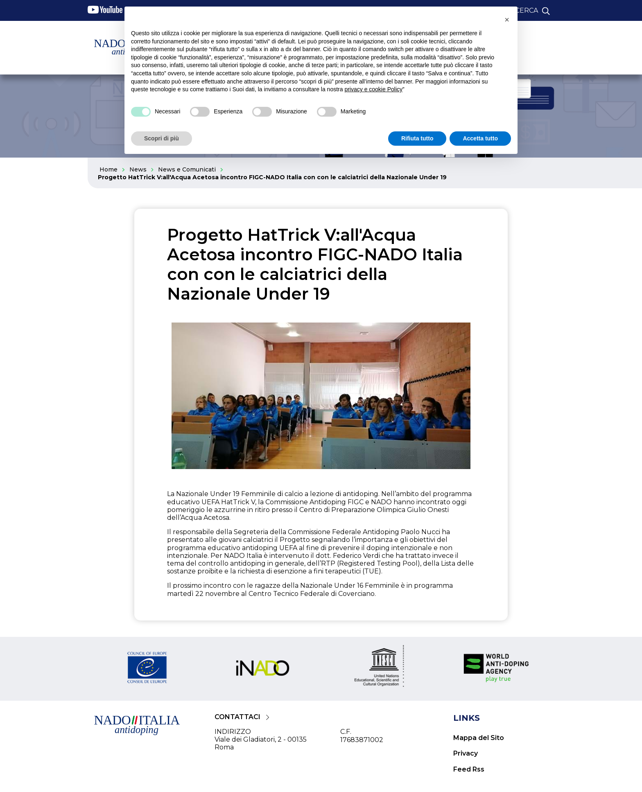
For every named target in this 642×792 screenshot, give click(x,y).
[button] (506, 19)
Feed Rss (468, 769)
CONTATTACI (237, 717)
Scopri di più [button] (161, 138)
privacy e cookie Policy (373, 89)
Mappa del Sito (478, 738)
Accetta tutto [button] (480, 138)
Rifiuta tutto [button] (417, 138)
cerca (526, 10)
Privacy (465, 753)
